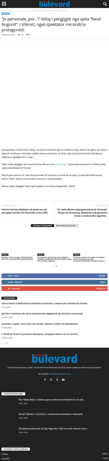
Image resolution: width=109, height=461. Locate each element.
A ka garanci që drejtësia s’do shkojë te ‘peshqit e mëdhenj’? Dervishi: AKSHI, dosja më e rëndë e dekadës (54, 216)
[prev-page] (52, 223)
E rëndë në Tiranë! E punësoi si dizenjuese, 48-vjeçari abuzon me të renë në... (40, 291)
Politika (11, 10)
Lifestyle (5, 429)
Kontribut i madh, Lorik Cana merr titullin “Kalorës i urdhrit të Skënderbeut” (40, 281)
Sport (4, 420)
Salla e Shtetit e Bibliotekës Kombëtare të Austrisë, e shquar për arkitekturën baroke (44, 260)
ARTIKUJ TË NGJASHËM (42, 183)
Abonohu (101, 246)
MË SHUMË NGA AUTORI (66, 183)
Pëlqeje (102, 233)
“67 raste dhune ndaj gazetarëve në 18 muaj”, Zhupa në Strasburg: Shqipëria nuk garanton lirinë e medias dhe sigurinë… (82, 169)
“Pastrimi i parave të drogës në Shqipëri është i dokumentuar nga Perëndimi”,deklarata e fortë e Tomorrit (89, 216)
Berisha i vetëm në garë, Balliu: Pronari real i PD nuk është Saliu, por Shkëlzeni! (17, 215)
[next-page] (56, 223)
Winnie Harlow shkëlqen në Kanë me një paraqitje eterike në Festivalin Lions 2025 (25, 168)
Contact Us (54, 453)
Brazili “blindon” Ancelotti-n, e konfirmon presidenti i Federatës (51, 371)
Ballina (4, 10)
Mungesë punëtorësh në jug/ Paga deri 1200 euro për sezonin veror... (54, 385)
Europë (5, 438)
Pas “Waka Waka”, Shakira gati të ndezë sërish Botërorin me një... (52, 356)
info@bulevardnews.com (60, 331)
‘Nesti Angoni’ (61, 121)
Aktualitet (5, 416)
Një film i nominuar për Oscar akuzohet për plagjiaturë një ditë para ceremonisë (42, 270)
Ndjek (102, 239)
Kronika (5, 434)
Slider (4, 425)
